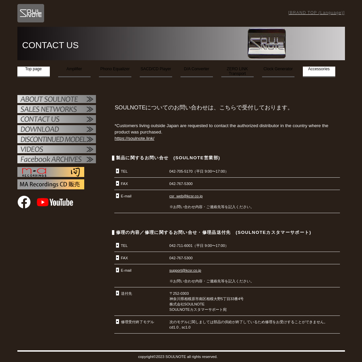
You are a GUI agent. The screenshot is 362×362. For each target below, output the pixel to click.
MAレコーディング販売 (50, 184)
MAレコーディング (50, 172)
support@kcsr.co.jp (185, 270)
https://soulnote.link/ (134, 138)
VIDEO (56, 150)
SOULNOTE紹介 (56, 99)
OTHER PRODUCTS (56, 140)
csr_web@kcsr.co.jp (186, 196)
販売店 (56, 109)
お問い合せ (56, 119)
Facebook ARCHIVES (56, 160)
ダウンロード (56, 129)
